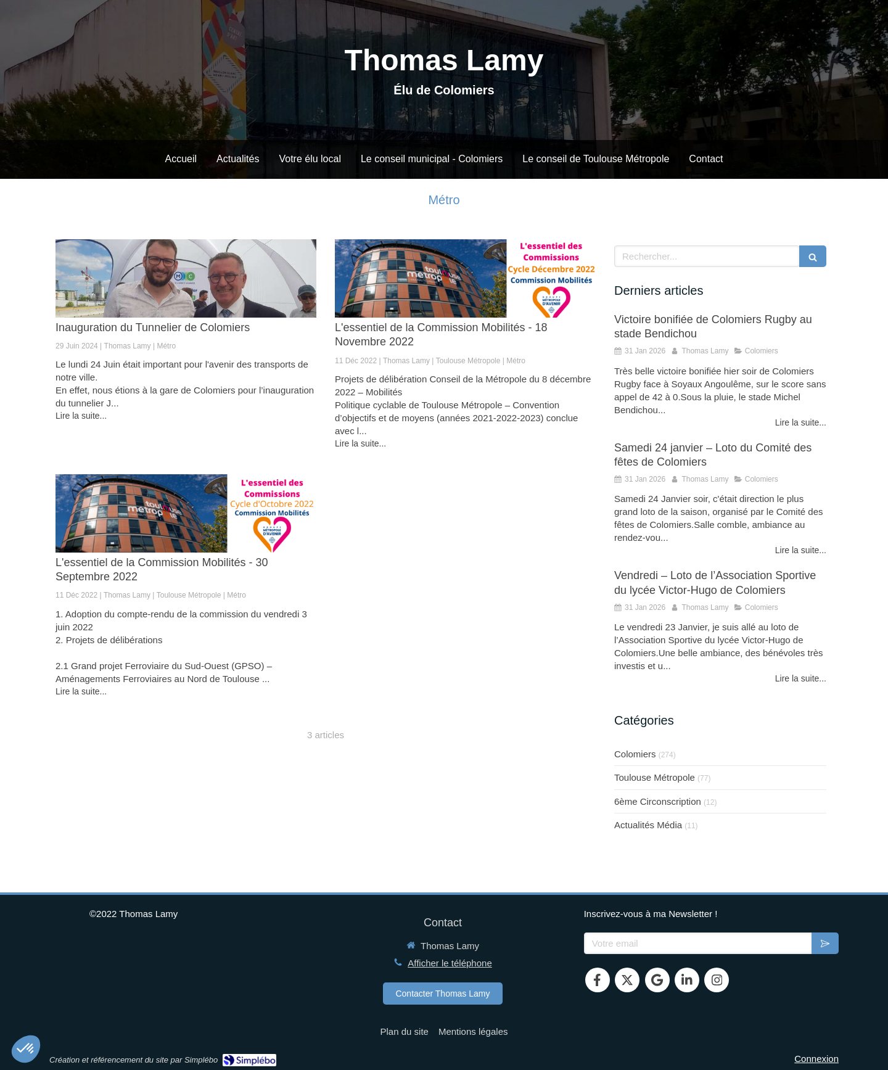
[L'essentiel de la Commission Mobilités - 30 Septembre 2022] (186, 513)
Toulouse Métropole (654, 777)
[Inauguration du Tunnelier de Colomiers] (186, 278)
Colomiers (635, 754)
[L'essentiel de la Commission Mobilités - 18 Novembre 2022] (465, 278)
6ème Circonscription (657, 801)
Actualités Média (648, 825)
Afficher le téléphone (450, 963)
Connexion (816, 1058)
